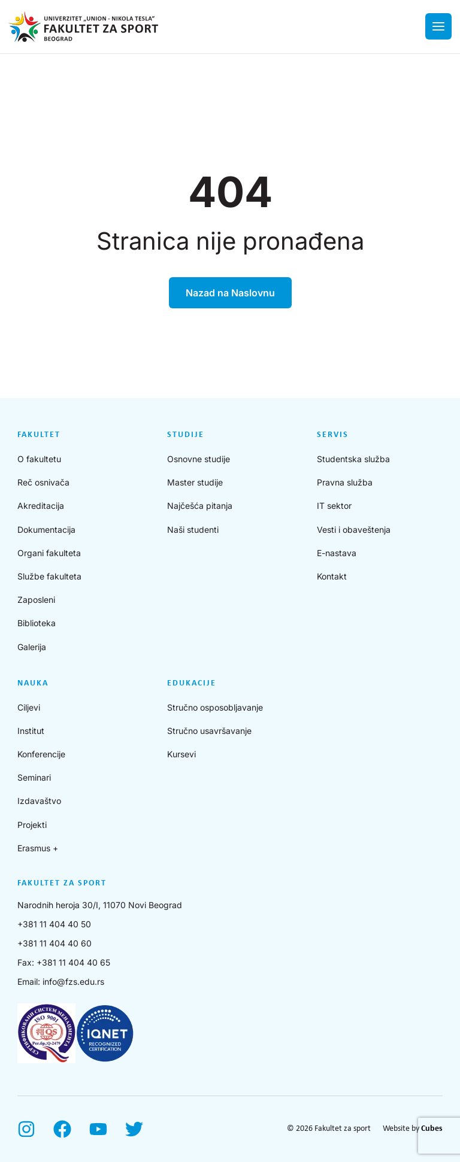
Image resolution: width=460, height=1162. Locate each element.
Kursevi (181, 754)
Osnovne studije (198, 459)
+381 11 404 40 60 (54, 943)
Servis (333, 434)
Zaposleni (36, 599)
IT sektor (334, 505)
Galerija (31, 647)
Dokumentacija (46, 529)
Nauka (33, 683)
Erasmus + (37, 848)
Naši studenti (193, 529)
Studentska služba (353, 459)
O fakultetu (39, 459)
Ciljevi (28, 707)
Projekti (32, 825)
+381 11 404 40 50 (54, 924)
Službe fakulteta (49, 576)
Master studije (195, 482)
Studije (185, 434)
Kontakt (332, 576)
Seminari (34, 777)
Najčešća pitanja (199, 505)
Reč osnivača (43, 482)
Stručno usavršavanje (209, 731)
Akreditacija (40, 505)
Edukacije (191, 683)
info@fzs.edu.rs (73, 981)
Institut (30, 731)
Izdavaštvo (39, 801)
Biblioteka (36, 623)
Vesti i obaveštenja (354, 529)
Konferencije (41, 754)
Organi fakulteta (49, 553)
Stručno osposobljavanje (215, 707)
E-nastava (336, 553)
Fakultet (38, 434)
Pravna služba (345, 482)
